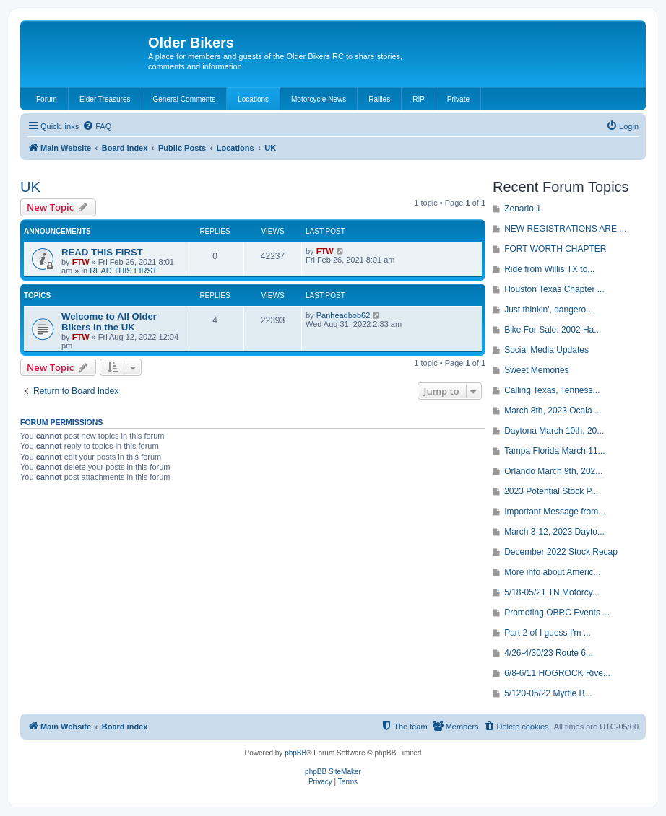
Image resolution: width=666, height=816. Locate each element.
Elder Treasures (105, 99)
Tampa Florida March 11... (554, 451)
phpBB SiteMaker (333, 772)
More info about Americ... (552, 572)
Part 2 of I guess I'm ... (547, 633)
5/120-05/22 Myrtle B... (548, 693)
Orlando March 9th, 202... (553, 471)
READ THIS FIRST (102, 252)
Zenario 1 (522, 208)
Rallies (379, 99)
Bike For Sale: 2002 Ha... (552, 330)
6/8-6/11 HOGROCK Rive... (557, 673)
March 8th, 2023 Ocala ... (553, 410)
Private (458, 99)
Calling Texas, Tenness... (552, 390)
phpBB (295, 753)
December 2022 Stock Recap (561, 552)
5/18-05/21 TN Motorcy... (552, 592)
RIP (418, 99)
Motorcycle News (318, 99)
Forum (46, 99)
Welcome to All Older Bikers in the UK (109, 322)
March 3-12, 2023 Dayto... (554, 532)
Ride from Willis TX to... (549, 269)
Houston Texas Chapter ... (554, 289)
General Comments (184, 99)
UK (30, 187)
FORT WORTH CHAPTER (555, 249)
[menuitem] (96, 126)
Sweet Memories (536, 370)
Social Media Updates (546, 350)
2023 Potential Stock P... (551, 491)
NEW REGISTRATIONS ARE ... (565, 229)
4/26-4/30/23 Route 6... (548, 653)
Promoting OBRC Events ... (557, 612)
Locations (253, 99)
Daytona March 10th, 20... (554, 431)
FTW (81, 262)
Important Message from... (554, 511)
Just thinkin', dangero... (548, 309)
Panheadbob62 (343, 315)
